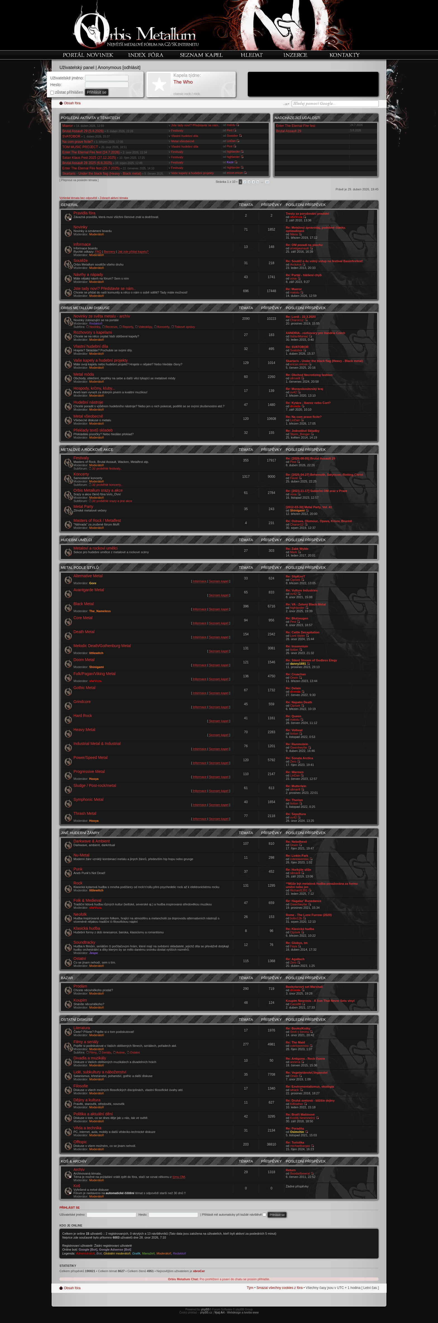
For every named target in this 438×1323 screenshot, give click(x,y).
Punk (77, 869)
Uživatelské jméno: (67, 78)
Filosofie (80, 1086)
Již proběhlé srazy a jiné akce (112, 501)
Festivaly (177, 130)
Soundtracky (84, 942)
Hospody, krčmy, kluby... (94, 388)
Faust (294, 478)
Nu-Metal (81, 855)
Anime (120, 1052)
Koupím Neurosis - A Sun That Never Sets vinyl (320, 1000)
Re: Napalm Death (299, 702)
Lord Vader (297, 635)
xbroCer (199, 1271)
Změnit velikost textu (286, 104)
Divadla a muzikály (89, 1058)
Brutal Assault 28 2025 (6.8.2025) (87, 163)
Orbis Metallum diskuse (85, 308)
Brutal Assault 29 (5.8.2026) (83, 131)
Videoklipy (145, 326)
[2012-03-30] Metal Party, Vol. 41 (309, 507)
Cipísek (295, 579)
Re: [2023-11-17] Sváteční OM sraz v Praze (316, 491)
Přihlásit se (69, 1207)
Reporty (127, 326)
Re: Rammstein (297, 744)
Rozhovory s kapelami (92, 332)
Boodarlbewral (300, 1173)
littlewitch (96, 653)
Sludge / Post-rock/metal (94, 785)
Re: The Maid (295, 1042)
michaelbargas (300, 1145)
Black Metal (83, 604)
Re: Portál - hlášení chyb (304, 275)
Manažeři (148, 1253)
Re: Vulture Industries (302, 590)
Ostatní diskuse (77, 1019)
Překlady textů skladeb (93, 430)
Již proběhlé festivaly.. (107, 468)
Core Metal (82, 618)
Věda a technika (87, 1128)
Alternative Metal (88, 576)
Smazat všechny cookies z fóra (279, 1288)
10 (267, 181)
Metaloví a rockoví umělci (95, 548)
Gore (92, 583)
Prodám (80, 986)
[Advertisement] (313, 84)
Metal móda (83, 374)
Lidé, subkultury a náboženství (99, 1072)
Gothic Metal (84, 687)
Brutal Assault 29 (288, 131)
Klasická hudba (86, 928)
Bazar (67, 978)
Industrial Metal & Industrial (97, 743)
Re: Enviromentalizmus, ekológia (310, 1086)
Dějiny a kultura (87, 1100)
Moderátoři (96, 234)
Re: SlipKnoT (295, 576)
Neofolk (80, 914)
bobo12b (296, 918)
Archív (79, 1169)
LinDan (231, 141)
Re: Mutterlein (296, 786)
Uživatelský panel (76, 67)
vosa (293, 278)
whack (294, 1090)
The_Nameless (100, 611)
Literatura (81, 1028)
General (69, 205)
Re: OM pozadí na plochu (304, 245)
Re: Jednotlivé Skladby (302, 430)
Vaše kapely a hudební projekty (192, 173)
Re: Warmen (295, 772)
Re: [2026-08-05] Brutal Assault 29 (310, 458)
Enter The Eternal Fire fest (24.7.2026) (91, 152)
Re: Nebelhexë (296, 841)
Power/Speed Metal (90, 757)
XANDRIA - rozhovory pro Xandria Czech (315, 333)
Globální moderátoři (116, 1253)
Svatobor (232, 135)
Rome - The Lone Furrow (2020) (309, 915)
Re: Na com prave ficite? (304, 416)
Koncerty (163, 326)
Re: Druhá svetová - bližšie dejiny (310, 1100)
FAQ (98, 251)
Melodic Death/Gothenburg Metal (102, 645)
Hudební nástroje (88, 402)
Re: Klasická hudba (300, 929)
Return (291, 1170)
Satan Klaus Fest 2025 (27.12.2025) (89, 158)
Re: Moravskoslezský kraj (304, 388)
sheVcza (296, 217)
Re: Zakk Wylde (297, 548)
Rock (77, 883)
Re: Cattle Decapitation (302, 632)
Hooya (94, 778)
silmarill (295, 378)
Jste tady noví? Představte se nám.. (195, 125)
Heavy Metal (84, 729)
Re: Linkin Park (297, 855)
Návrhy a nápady (88, 274)
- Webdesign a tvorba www (236, 1312)
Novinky (80, 227)
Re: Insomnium (297, 646)
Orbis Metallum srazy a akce (98, 490)
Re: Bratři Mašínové (300, 1114)
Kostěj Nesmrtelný (302, 1118)
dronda (295, 406)
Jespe (93, 953)
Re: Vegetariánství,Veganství (307, 1072)
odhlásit (131, 67)
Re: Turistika (295, 1142)
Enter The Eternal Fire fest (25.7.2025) (91, 168)
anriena (295, 1062)
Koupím (80, 1000)
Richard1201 (298, 890)
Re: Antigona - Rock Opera (305, 1058)
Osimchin (297, 1131)
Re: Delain (293, 688)
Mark (293, 552)
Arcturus (295, 264)
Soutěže (80, 260)
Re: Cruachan (296, 674)
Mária (294, 234)
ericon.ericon (235, 172)
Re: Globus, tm (297, 943)
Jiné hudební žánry (80, 833)
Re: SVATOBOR (297, 347)
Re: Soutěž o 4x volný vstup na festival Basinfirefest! (324, 261)
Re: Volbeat (294, 730)
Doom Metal (83, 659)
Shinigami (297, 510)
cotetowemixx (299, 859)
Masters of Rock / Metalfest (97, 520)
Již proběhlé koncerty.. (107, 484)
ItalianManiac (299, 336)
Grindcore (82, 701)
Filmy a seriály (85, 1042)
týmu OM (179, 1176)
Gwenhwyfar (298, 747)
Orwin (294, 677)
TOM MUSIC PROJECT (80, 147)
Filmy (93, 1052)
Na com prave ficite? (77, 142)
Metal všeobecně (182, 141)
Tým (250, 1288)
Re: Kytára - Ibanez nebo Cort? (308, 402)
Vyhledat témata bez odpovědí (78, 198)
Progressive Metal (89, 771)
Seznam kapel (218, 581)
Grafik (136, 1253)
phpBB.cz (206, 1312)
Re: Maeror (294, 289)
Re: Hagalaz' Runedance (303, 901)
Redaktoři (95, 323)
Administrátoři (85, 1253)
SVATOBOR (71, 136)
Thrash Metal (84, 813)
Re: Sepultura (296, 814)
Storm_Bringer (300, 434)
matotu (231, 125)
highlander (233, 151)
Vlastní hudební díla (184, 136)
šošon (294, 649)
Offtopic (80, 1142)
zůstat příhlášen (66, 92)
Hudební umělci (76, 540)
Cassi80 (295, 1004)
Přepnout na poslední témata (79, 180)
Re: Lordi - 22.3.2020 (301, 316)
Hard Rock (82, 715)
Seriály (106, 1052)
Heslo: (56, 84)
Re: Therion (294, 800)
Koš (76, 1186)
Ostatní (79, 958)
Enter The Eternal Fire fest (295, 126)
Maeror (67, 126)
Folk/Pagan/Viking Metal (94, 673)
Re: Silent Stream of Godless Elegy (311, 660)
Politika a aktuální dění (93, 1114)
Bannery (109, 251)
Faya (293, 946)
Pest (229, 130)
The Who (183, 82)
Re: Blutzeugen (297, 618)
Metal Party (83, 506)
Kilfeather (296, 1104)
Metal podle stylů (80, 567)
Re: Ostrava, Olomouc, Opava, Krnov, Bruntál (319, 521)
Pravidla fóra (84, 213)
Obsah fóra (72, 103)
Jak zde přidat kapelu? (133, 251)
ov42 (293, 392)
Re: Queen (293, 716)
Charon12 (296, 320)
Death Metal (83, 631)
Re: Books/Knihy (298, 1028)
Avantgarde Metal (88, 590)
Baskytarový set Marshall (304, 986)
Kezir (230, 162)
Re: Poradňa (295, 1128)
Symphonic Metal (88, 799)
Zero (293, 761)
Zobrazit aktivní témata (114, 198)
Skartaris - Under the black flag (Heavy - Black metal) (101, 174)
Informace (82, 244)
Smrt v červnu (299, 1031)
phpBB (205, 1309)
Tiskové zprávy (185, 326)
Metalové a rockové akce (87, 450)
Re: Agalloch (295, 959)
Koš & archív (74, 1161)
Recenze (111, 326)
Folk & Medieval (87, 900)
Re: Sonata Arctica (299, 758)
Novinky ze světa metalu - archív (101, 316)
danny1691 (298, 663)
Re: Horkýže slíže (298, 869)
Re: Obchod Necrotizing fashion (309, 375)
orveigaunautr (299, 248)
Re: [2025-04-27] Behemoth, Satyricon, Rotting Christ (324, 474)
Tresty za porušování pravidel (307, 213)
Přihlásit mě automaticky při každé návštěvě (234, 1214)
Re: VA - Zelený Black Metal (306, 604)
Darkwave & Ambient (91, 841)
